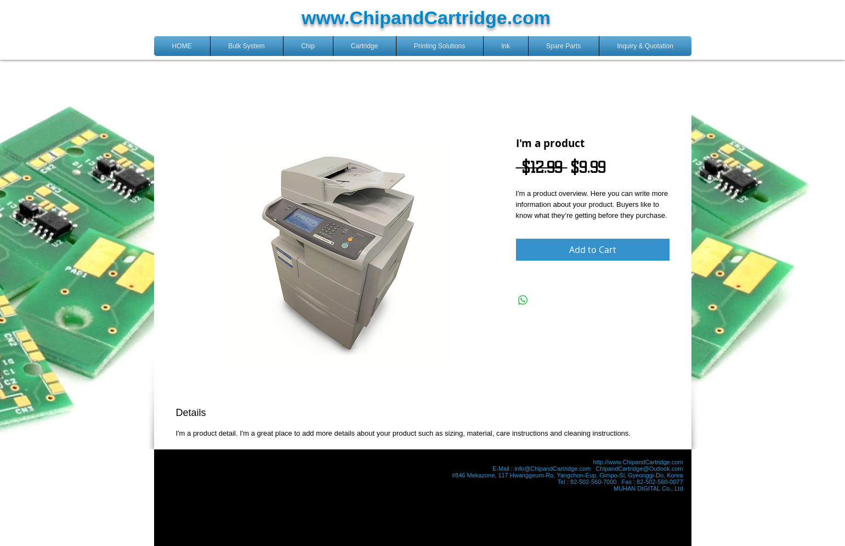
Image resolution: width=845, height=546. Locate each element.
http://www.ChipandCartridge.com (638, 462)
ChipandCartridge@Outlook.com (639, 468)
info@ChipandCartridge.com (552, 468)
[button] (246, 46)
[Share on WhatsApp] (523, 300)
